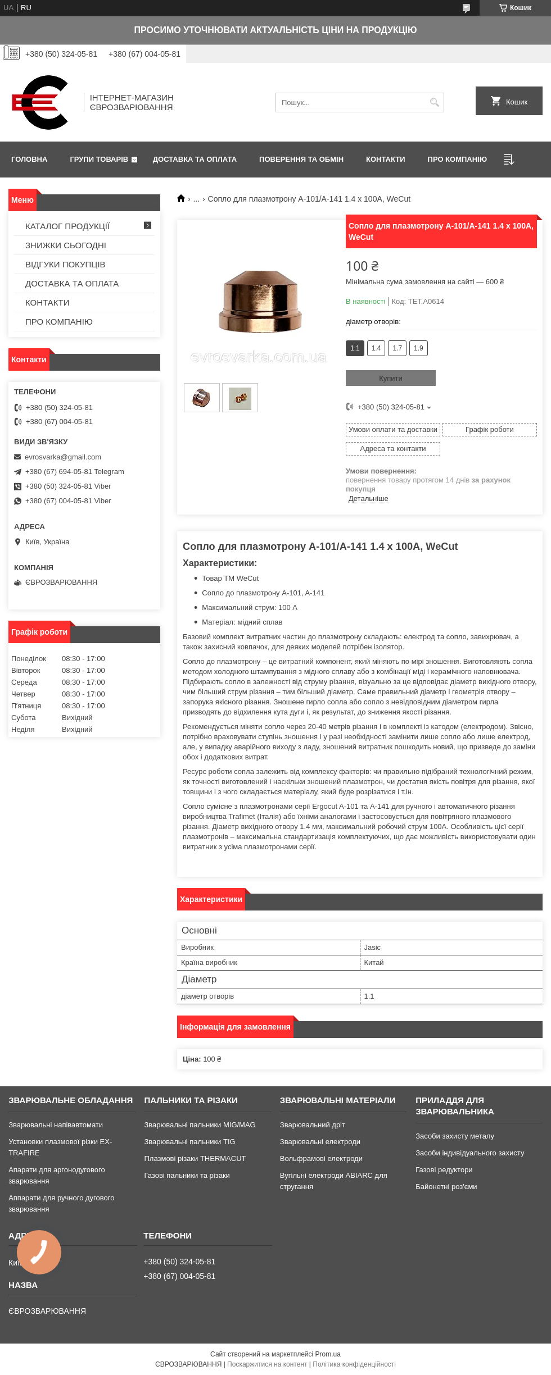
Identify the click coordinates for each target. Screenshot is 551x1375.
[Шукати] (434, 102)
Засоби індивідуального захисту (469, 1153)
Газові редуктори (443, 1169)
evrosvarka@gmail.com (63, 457)
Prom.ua (328, 1354)
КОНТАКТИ (385, 159)
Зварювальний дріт (312, 1125)
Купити (391, 378)
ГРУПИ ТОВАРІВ (99, 159)
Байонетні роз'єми (446, 1186)
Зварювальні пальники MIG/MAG (199, 1125)
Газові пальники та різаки (186, 1175)
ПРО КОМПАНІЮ (457, 159)
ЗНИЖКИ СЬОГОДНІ (65, 245)
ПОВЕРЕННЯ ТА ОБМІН (301, 159)
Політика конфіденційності (354, 1364)
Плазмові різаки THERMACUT (195, 1158)
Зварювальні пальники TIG (189, 1141)
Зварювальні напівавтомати (55, 1125)
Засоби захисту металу (454, 1136)
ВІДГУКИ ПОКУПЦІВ (65, 264)
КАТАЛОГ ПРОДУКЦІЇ (67, 226)
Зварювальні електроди (320, 1141)
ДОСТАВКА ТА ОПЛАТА (195, 159)
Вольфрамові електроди (321, 1158)
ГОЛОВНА (29, 159)
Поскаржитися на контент (267, 1364)
